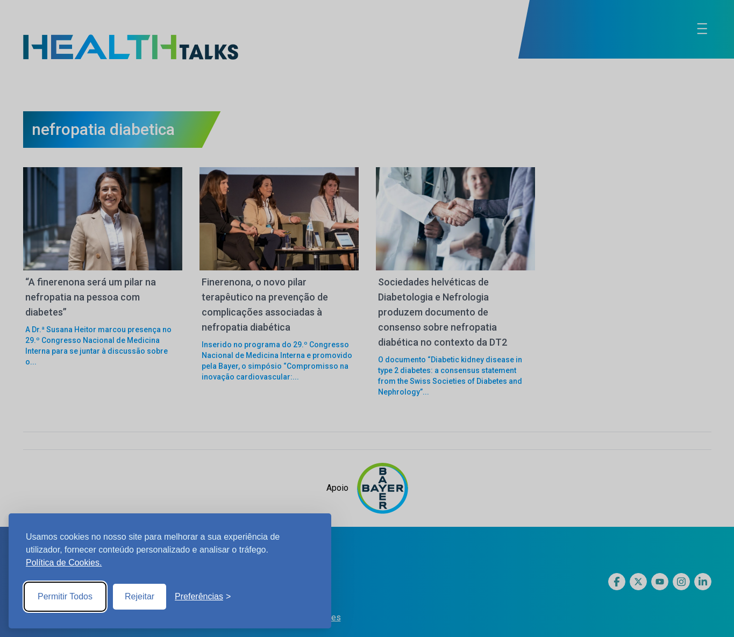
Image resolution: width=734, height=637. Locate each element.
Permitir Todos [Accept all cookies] (65, 596)
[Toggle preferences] (203, 596)
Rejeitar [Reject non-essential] (139, 596)
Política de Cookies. (64, 562)
